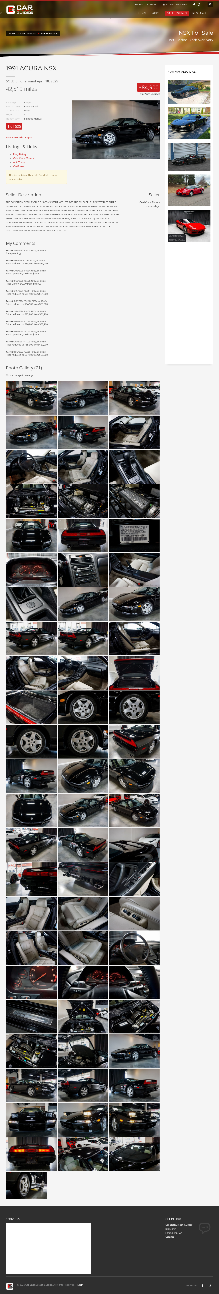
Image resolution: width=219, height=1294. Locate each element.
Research (199, 13)
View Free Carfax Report (19, 137)
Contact (169, 1236)
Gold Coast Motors (23, 158)
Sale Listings (177, 13)
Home (142, 13)
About (157, 13)
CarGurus (18, 166)
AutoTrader (19, 162)
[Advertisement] (189, 306)
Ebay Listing (19, 154)
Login (80, 1284)
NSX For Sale (49, 33)
